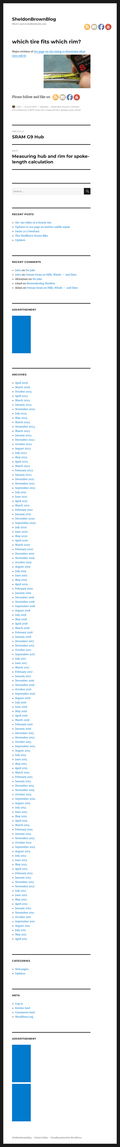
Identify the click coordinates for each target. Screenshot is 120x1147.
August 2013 (22, 851)
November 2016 (25, 684)
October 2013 (23, 842)
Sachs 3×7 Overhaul (27, 231)
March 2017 (22, 667)
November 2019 (25, 558)
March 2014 (22, 825)
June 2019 (21, 575)
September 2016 (25, 693)
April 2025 (21, 396)
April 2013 (21, 868)
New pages (21, 969)
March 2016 (22, 720)
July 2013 (20, 855)
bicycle (65, 106)
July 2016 (20, 702)
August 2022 (23, 448)
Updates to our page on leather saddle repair (42, 226)
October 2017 (23, 649)
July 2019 (20, 571)
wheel (78, 110)
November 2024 (25, 409)
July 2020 (21, 527)
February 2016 (24, 724)
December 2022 (25, 439)
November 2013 (24, 838)
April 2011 (21, 938)
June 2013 (21, 860)
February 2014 (24, 829)
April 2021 (21, 501)
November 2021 (25, 483)
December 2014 (24, 785)
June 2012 (21, 895)
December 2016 (24, 680)
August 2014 (22, 803)
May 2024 (21, 417)
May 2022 (21, 457)
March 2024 (22, 422)
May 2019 (21, 579)
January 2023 (23, 435)
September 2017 (25, 654)
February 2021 (24, 509)
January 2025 (23, 404)
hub (37, 110)
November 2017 (24, 645)
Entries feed (22, 1008)
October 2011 (23, 917)
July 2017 (20, 658)
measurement (52, 110)
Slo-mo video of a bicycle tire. (33, 222)
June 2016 (21, 706)
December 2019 (24, 553)
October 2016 (23, 689)
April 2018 (21, 623)
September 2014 (25, 798)
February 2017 (23, 671)
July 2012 (20, 890)
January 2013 (23, 877)
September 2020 (25, 522)
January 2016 (23, 728)
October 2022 (23, 444)
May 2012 (21, 899)
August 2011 (22, 925)
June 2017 (21, 663)
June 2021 (21, 496)
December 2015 (24, 733)
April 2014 (21, 820)
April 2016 (21, 715)
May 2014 (21, 816)
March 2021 (22, 505)
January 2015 (23, 781)
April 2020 (21, 540)
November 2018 (25, 601)
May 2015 (21, 763)
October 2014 (23, 794)
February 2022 (24, 470)
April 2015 (21, 768)
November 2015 (25, 737)
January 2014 (23, 833)
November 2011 (24, 912)
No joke (30, 270)
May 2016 (21, 711)
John (19, 106)
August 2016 (22, 698)
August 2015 (22, 750)
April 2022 (21, 461)
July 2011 (20, 930)
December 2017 (24, 641)
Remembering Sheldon (41, 283)
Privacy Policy (41, 1137)
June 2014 (21, 811)
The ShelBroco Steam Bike (31, 235)
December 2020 (25, 518)
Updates (44, 106)
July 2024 (21, 413)
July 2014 (20, 807)
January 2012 (23, 908)
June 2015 (21, 759)
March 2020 (22, 544)
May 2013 (21, 864)
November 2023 (25, 426)
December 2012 (24, 882)
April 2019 (21, 584)
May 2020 (21, 536)
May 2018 (21, 619)
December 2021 (24, 479)
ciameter (74, 106)
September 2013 (25, 846)
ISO (42, 110)
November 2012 (25, 886)
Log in (19, 1003)
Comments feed (25, 1012)
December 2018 (24, 597)
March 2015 (22, 772)
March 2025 (22, 400)
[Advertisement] (22, 335)
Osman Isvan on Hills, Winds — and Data (51, 274)
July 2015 (20, 755)
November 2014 (25, 790)
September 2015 (25, 746)
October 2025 (23, 391)
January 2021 (23, 514)
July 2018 (20, 614)
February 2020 (24, 549)
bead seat (56, 106)
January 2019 (23, 593)
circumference (19, 110)
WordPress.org (24, 1016)
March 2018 (22, 628)
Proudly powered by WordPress (66, 1137)
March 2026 (22, 387)
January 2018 (23, 636)
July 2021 (20, 492)
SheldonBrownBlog (34, 19)
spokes (64, 110)
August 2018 (22, 610)
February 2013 (23, 873)
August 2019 (22, 566)
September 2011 (25, 921)
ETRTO (31, 110)
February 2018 (24, 632)
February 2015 (24, 776)
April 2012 (21, 903)
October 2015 (23, 741)
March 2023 (22, 431)
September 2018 (25, 606)
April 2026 (21, 382)
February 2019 (24, 588)
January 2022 (23, 474)
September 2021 (25, 487)
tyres (71, 110)
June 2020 (21, 531)
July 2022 (21, 452)
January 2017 (23, 676)
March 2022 (22, 466)
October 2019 (23, 562)
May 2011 (20, 934)
